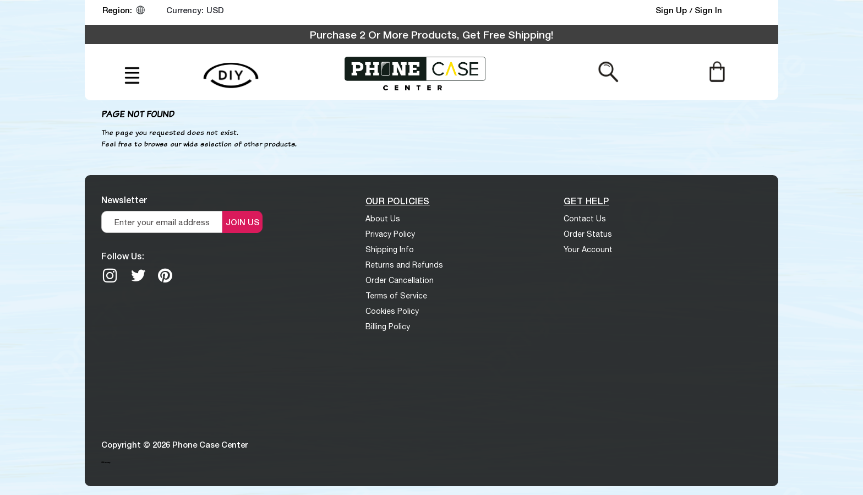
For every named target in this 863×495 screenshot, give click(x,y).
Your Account (588, 249)
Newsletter (124, 199)
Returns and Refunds (404, 264)
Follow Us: (122, 256)
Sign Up (672, 10)
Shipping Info (389, 249)
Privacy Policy (390, 234)
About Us (382, 218)
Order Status (588, 234)
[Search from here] (608, 71)
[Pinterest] (165, 275)
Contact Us (585, 218)
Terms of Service (396, 295)
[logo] (415, 72)
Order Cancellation (399, 280)
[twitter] (138, 275)
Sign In (708, 10)
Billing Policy (387, 326)
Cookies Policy (392, 311)
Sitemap (105, 462)
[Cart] (717, 71)
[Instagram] (110, 275)
